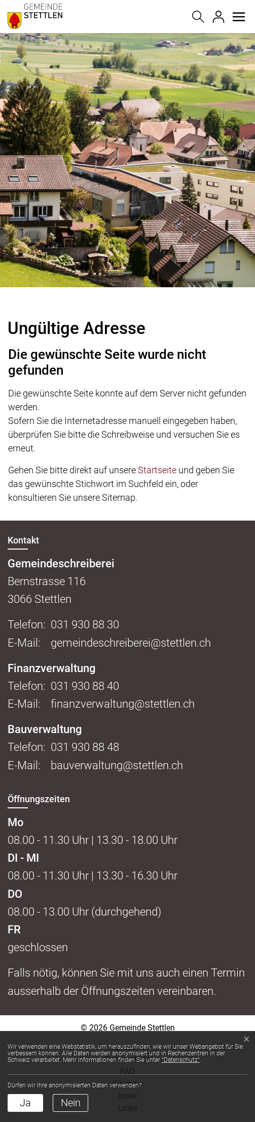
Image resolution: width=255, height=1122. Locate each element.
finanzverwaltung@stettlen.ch (123, 704)
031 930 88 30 (85, 624)
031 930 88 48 (85, 747)
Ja (25, 1103)
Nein (71, 1103)
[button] (238, 16)
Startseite (157, 470)
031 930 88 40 (85, 686)
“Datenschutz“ (181, 1060)
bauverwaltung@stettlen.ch (117, 765)
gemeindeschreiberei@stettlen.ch (131, 642)
